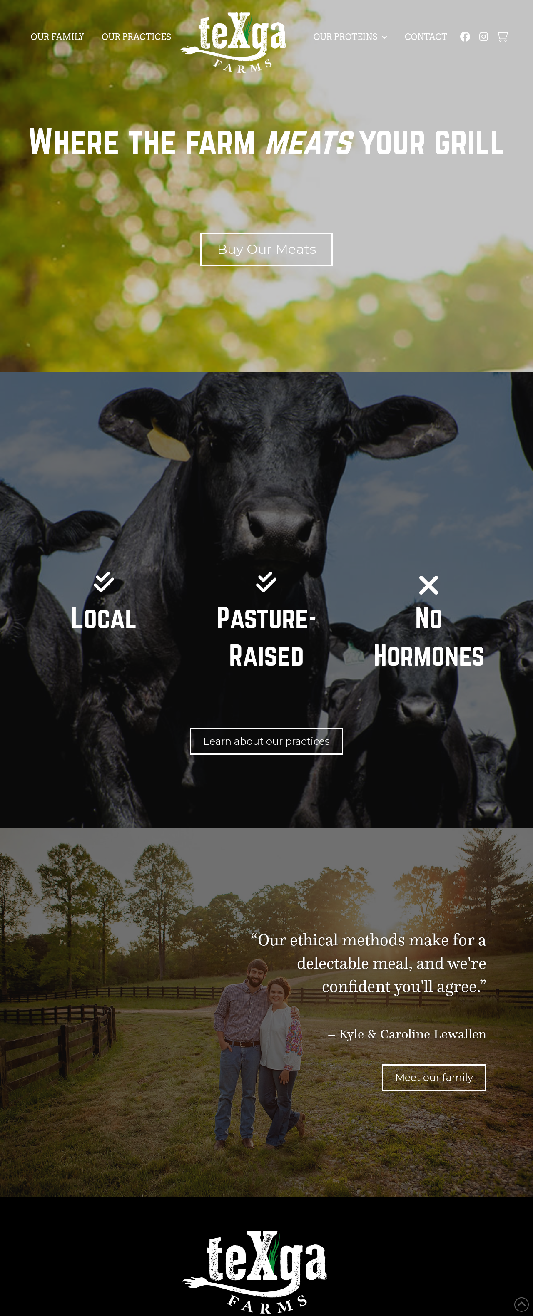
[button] (502, 36)
